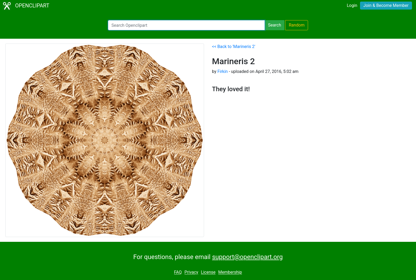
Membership (230, 272)
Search (274, 25)
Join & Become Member (386, 5)
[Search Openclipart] (186, 25)
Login (352, 5)
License (208, 272)
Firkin (222, 71)
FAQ (178, 272)
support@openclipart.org (247, 257)
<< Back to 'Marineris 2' (233, 46)
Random (297, 25)
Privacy (191, 272)
